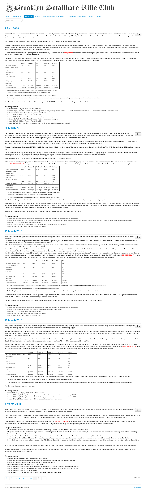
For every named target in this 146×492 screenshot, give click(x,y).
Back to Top (137, 487)
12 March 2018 (13, 320)
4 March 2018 (13, 403)
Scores (37, 16)
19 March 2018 (13, 231)
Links (91, 16)
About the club (17, 16)
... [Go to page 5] (31, 478)
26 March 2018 (13, 128)
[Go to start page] (7, 478)
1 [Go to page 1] (16, 478)
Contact (98, 16)
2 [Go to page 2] (19, 478)
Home (8, 16)
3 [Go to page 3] (23, 478)
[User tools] (138, 34)
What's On (28, 16)
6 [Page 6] (34, 478)
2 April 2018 (12, 28)
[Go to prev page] (11, 478)
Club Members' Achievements (76, 16)
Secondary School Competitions (53, 16)
